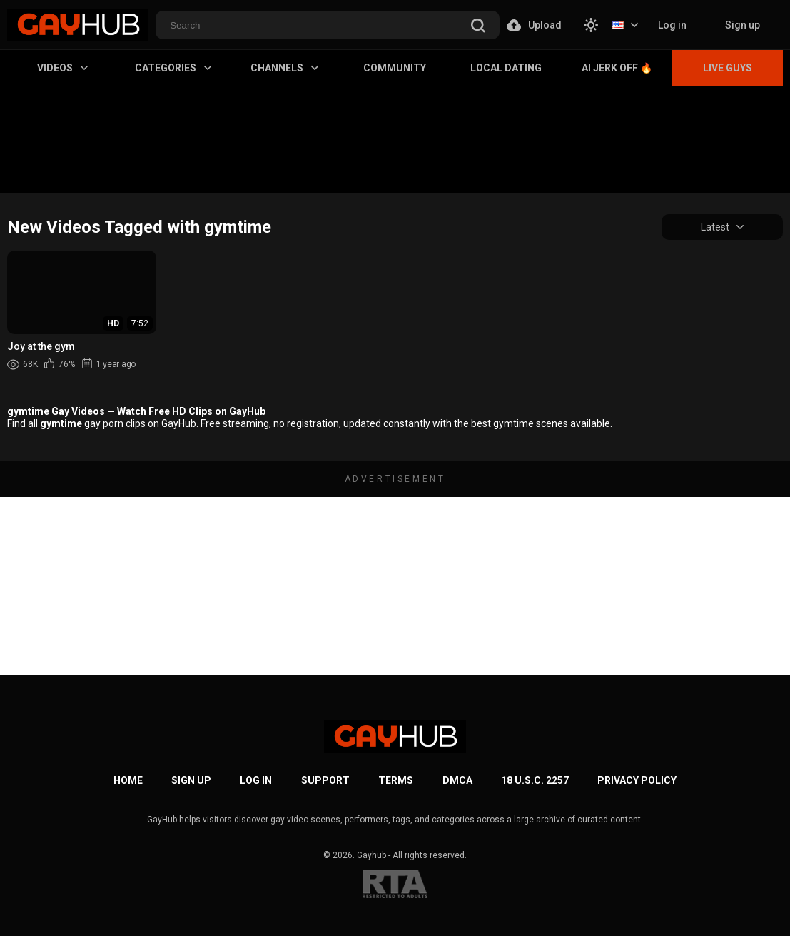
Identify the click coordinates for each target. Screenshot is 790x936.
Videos (62, 68)
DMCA (457, 780)
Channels (284, 68)
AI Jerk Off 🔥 (617, 68)
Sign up (742, 25)
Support (325, 780)
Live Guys (727, 68)
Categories (173, 68)
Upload (534, 25)
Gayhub (371, 855)
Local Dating (506, 68)
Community (394, 68)
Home (128, 780)
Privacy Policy (637, 780)
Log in (672, 25)
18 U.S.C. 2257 (535, 780)
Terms (395, 780)
